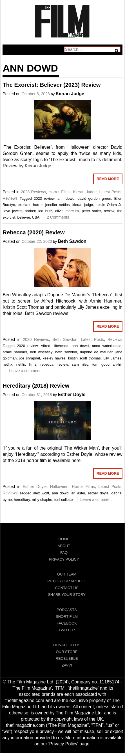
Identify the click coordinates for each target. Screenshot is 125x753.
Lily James (112, 358)
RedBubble (67, 658)
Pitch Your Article (66, 581)
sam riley (80, 364)
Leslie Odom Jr (108, 205)
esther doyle (98, 493)
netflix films (26, 364)
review (109, 211)
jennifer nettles (57, 205)
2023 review (44, 198)
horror (38, 205)
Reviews (10, 198)
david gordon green (94, 198)
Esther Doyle (72, 394)
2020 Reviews (36, 339)
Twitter (67, 630)
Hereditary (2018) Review (36, 386)
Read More (108, 179)
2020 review (27, 346)
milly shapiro (42, 499)
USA (35, 217)
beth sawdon (66, 352)
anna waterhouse (106, 346)
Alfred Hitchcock (54, 346)
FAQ (64, 552)
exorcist (24, 205)
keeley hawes (54, 358)
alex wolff (41, 493)
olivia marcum (67, 211)
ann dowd (65, 198)
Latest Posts (110, 192)
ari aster (78, 493)
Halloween (59, 486)
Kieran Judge (70, 93)
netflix (7, 364)
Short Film (67, 616)
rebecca (46, 364)
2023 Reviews (33, 192)
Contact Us (66, 588)
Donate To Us (66, 645)
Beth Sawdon (72, 241)
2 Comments (58, 217)
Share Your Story (67, 594)
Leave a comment (24, 370)
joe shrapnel (29, 358)
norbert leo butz (38, 211)
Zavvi (67, 665)
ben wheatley (41, 352)
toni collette (63, 499)
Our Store (66, 652)
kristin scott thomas (84, 358)
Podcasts (67, 610)
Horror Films (59, 192)
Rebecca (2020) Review (33, 232)
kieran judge (82, 205)
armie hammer (15, 352)
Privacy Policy (64, 559)
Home (63, 539)
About (64, 546)
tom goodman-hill (107, 364)
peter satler (91, 211)
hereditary (22, 499)
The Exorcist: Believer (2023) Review (52, 85)
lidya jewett (12, 211)
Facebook (67, 623)
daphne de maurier (96, 352)
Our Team (66, 574)
